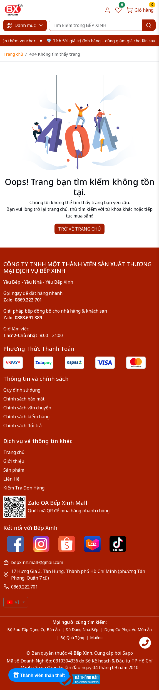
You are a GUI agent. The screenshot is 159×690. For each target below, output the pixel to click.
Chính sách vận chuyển (27, 408)
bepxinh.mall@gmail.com (37, 562)
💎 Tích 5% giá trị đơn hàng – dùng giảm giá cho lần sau (103, 40)
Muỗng (96, 637)
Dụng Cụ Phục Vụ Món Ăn (128, 629)
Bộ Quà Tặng (72, 637)
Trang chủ (13, 54)
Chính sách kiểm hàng (26, 417)
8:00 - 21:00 (33, 335)
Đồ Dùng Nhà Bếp (82, 629)
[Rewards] (38, 675)
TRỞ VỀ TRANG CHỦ (79, 229)
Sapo (127, 653)
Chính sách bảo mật (23, 399)
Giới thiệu (13, 461)
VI (13, 602)
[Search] (102, 25)
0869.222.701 (24, 587)
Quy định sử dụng (21, 390)
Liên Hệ (11, 479)
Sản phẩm (13, 470)
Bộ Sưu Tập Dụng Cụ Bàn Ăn (33, 629)
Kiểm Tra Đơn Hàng (23, 488)
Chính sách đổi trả (22, 425)
